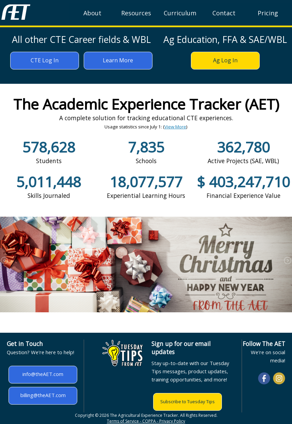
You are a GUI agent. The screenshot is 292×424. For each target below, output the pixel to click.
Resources (136, 13)
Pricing (268, 13)
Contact (224, 13)
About (92, 13)
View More (175, 127)
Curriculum (180, 13)
